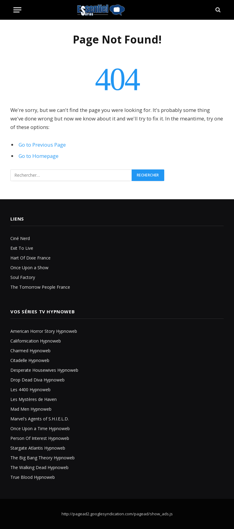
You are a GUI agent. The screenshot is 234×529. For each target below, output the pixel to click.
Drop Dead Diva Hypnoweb (37, 380)
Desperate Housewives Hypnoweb (44, 370)
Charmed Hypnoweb (30, 350)
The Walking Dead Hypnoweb (39, 467)
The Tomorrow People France (40, 287)
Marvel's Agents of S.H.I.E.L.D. (39, 419)
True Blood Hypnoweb (32, 477)
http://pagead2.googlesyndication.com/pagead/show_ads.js (117, 514)
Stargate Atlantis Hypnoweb (37, 448)
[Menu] (17, 10)
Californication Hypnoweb (35, 341)
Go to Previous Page (42, 144)
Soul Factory (22, 277)
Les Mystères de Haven (33, 399)
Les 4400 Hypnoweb (30, 389)
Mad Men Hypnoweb (30, 409)
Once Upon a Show (29, 267)
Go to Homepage (38, 155)
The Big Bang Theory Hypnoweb (42, 458)
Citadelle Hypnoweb (29, 360)
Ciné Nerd (20, 238)
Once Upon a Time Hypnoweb (40, 428)
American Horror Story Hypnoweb (43, 331)
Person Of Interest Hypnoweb (39, 438)
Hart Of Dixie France (30, 258)
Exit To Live (21, 248)
